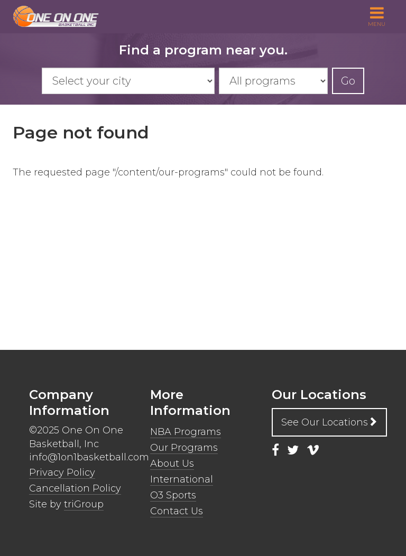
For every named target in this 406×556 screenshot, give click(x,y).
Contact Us (176, 511)
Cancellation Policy (75, 488)
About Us (172, 463)
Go (348, 81)
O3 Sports (173, 495)
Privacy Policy (62, 472)
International (181, 479)
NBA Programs (185, 432)
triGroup (84, 504)
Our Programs (184, 447)
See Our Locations (329, 422)
